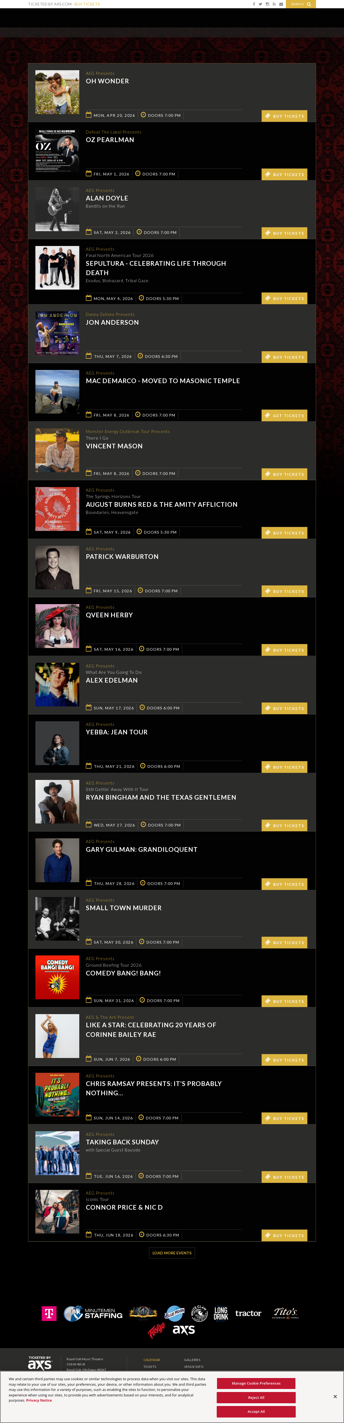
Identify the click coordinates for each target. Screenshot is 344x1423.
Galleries (192, 1361)
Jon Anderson (112, 323)
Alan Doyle (107, 198)
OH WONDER (107, 81)
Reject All (256, 1397)
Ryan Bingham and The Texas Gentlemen (161, 798)
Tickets (149, 1368)
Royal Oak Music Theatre (46, 16)
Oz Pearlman (110, 140)
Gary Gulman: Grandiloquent (142, 851)
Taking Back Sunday (122, 1143)
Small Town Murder (124, 909)
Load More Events (172, 1254)
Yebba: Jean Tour (117, 733)
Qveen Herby (109, 616)
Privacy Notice (39, 1400)
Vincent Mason (114, 447)
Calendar (151, 1361)
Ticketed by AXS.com (167, 40)
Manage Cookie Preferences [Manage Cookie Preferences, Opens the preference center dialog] (256, 1383)
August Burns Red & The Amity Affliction (162, 506)
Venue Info (194, 1368)
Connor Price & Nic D (124, 1208)
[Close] (335, 1397)
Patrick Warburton (122, 558)
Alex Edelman (112, 681)
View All (308, 39)
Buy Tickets (87, 4)
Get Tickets (284, 416)
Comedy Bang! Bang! (123, 974)
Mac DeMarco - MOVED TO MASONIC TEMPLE (163, 382)
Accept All (256, 1411)
